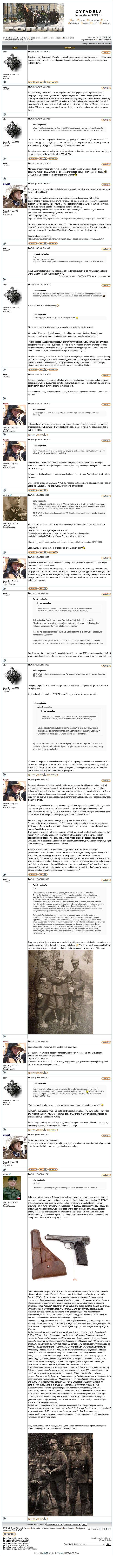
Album (94, 23)
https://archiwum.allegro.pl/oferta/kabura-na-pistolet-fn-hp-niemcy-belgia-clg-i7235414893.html (69, 218)
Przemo (60, 1553)
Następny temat (104, 40)
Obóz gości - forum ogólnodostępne (46, 38)
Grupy (104, 20)
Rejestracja (73, 23)
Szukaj (81, 20)
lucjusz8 (6, 184)
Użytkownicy (93, 20)
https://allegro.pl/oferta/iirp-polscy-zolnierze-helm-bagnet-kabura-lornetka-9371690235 (65, 542)
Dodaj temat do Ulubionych (101, 1538)
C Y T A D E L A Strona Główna (16, 38)
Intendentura (68, 38)
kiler (5, 52)
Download (105, 23)
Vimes (5, 1174)
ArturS (6, 404)
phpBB (45, 1553)
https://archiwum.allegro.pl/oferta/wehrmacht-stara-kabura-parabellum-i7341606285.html (66, 239)
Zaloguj (85, 23)
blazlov (6, 495)
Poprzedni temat (88, 40)
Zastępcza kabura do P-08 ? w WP (18, 40)
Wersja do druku (105, 1540)
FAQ (73, 20)
